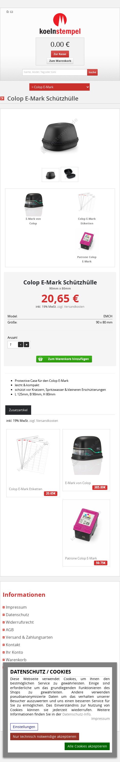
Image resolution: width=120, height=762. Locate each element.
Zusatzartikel (18, 410)
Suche (92, 72)
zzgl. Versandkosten (70, 306)
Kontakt (13, 644)
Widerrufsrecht (20, 622)
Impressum (100, 718)
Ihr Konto (14, 652)
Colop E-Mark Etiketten (25, 489)
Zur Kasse (60, 54)
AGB (10, 629)
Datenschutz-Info (76, 714)
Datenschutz (17, 614)
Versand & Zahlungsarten (29, 637)
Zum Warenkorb (60, 61)
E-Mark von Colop (78, 483)
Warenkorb (16, 659)
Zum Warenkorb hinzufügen (68, 359)
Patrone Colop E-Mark (81, 558)
